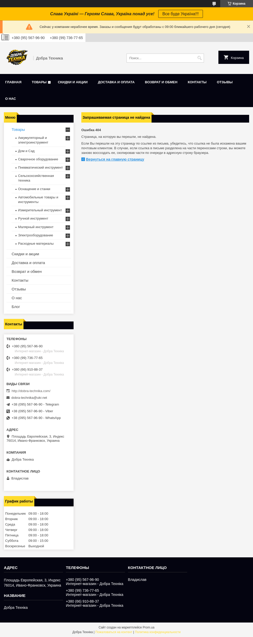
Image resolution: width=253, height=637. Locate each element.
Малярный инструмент (35, 227)
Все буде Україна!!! (180, 14)
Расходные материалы (36, 243)
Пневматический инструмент (40, 167)
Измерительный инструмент (40, 210)
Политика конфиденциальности (157, 632)
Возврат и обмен (161, 82)
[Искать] (199, 58)
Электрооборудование (35, 235)
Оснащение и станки (34, 189)
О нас (10, 99)
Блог (16, 306)
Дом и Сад (26, 151)
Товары (39, 82)
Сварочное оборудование (38, 159)
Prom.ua (148, 627)
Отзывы (225, 82)
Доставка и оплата (116, 82)
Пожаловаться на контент (113, 632)
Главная (13, 82)
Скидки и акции (73, 82)
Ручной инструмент (33, 218)
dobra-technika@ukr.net (29, 398)
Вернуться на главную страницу (115, 159)
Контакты (197, 82)
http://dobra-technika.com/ (31, 391)
